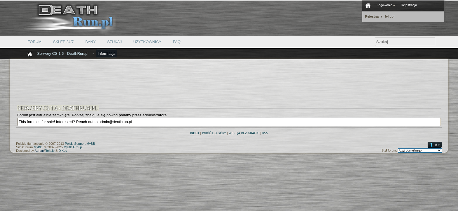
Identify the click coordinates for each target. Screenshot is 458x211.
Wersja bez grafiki (244, 133)
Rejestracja (409, 5)
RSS (265, 133)
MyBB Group (73, 147)
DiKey (62, 150)
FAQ (177, 42)
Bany (90, 42)
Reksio (50, 150)
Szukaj (114, 42)
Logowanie (386, 5)
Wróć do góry (214, 133)
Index (194, 133)
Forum (34, 42)
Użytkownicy (147, 42)
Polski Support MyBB (80, 143)
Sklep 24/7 (63, 42)
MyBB (38, 147)
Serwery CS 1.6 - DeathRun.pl (62, 53)
